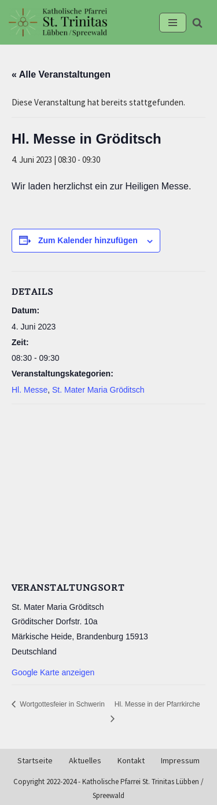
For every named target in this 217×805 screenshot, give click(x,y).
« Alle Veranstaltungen (61, 74)
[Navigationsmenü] (172, 22)
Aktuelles (85, 761)
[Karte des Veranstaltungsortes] (108, 490)
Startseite (35, 761)
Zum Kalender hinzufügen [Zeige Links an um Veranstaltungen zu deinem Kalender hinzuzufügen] (88, 240)
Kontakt (131, 761)
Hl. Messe (29, 389)
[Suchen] (197, 22)
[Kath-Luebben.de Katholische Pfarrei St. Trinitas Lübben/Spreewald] (58, 22)
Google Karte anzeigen (53, 672)
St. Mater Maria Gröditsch (98, 389)
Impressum (180, 761)
